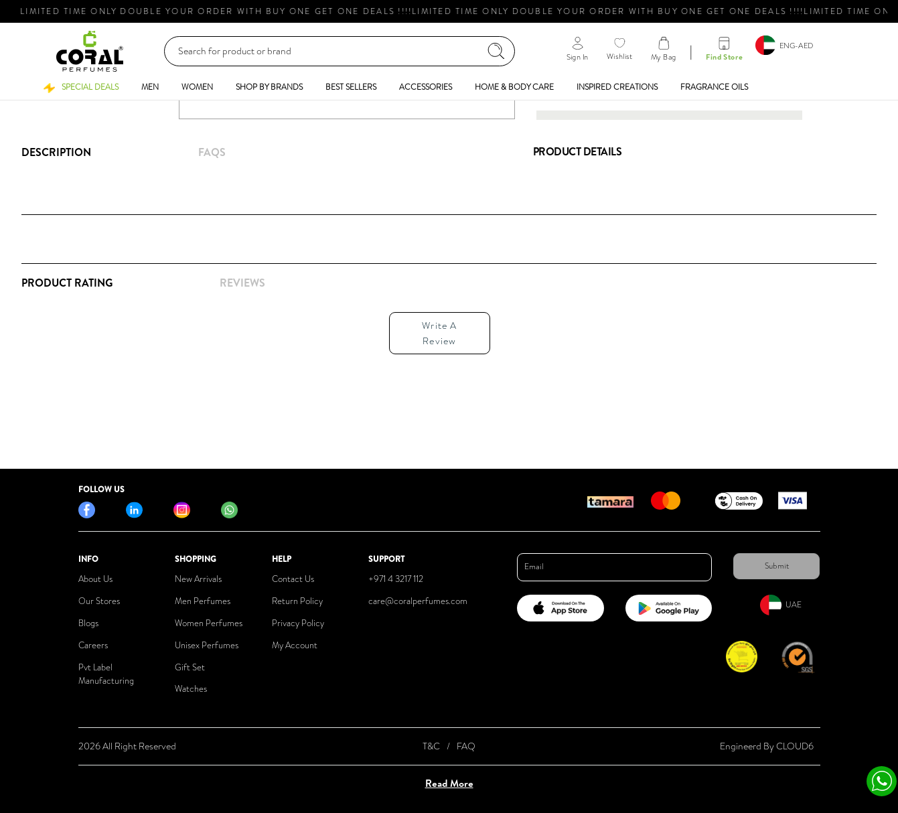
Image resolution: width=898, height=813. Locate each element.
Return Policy (297, 601)
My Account (294, 645)
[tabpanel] (266, 329)
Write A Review (439, 333)
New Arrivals (198, 579)
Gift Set (190, 667)
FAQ (466, 746)
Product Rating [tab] (67, 282)
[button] (81, 87)
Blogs (88, 623)
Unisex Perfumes (206, 645)
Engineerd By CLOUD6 (767, 746)
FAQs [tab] (212, 152)
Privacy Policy (298, 623)
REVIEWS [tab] (242, 282)
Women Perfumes (208, 623)
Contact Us (293, 579)
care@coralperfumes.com (417, 601)
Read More (449, 783)
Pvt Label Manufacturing (106, 674)
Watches (191, 688)
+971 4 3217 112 (395, 579)
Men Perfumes (202, 601)
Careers (93, 645)
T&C (431, 746)
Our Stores (99, 601)
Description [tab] (56, 152)
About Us (95, 579)
